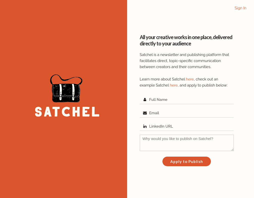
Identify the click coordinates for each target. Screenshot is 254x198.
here (190, 79)
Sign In (240, 8)
